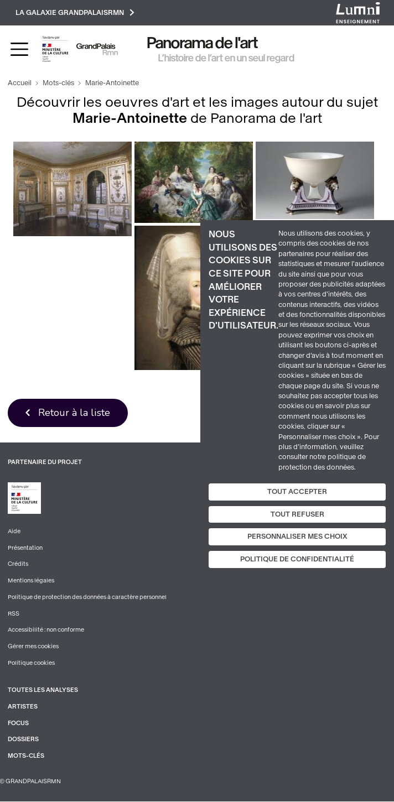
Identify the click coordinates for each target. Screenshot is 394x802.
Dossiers (23, 740)
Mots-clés (58, 83)
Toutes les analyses (43, 691)
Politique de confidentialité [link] (297, 559)
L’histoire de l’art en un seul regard (226, 58)
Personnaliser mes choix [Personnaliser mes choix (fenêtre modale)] (297, 536)
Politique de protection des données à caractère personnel (87, 598)
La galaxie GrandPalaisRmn (75, 12)
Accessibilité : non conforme (46, 630)
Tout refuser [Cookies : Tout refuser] (297, 514)
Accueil (20, 83)
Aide (14, 532)
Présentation (25, 548)
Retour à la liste (74, 413)
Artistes (23, 707)
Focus (18, 724)
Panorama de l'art (202, 43)
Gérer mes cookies (33, 647)
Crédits (18, 564)
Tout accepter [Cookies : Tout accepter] (297, 491)
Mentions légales (31, 581)
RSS (13, 614)
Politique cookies (31, 663)
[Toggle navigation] (19, 49)
